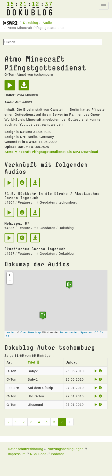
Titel (32, 362)
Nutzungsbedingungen (66, 449)
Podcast (57, 454)
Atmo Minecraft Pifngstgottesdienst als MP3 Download (51, 152)
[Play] (11, 87)
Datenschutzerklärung (25, 449)
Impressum (17, 454)
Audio (47, 23)
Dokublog (30, 23)
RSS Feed (38, 454)
